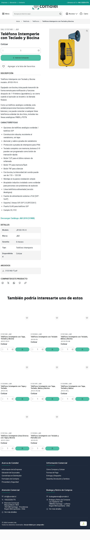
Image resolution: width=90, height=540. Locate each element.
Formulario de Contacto (10, 489)
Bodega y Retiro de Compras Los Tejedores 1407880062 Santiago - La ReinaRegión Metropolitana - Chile (58, 513)
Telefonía (26, 26)
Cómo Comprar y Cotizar (55, 480)
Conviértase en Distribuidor (12, 486)
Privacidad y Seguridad (10, 493)
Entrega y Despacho (53, 486)
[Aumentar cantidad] (39, 56)
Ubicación (13, 2)
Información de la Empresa (12, 480)
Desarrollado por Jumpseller (34, 535)
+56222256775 (9, 510)
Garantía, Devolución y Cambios (58, 489)
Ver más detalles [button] (9, 523)
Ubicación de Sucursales (11, 483)
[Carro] (84, 19)
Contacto (22, 2)
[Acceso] (73, 19)
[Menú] (5, 19)
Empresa (4, 2)
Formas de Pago (52, 483)
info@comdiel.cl (9, 507)
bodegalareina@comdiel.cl (57, 507)
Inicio (18, 26)
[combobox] (38, 19)
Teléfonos (35, 26)
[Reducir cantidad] (3, 56)
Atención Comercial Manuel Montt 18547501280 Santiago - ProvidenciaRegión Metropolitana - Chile (15, 517)
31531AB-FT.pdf (9, 276)
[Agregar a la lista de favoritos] (18, 71)
